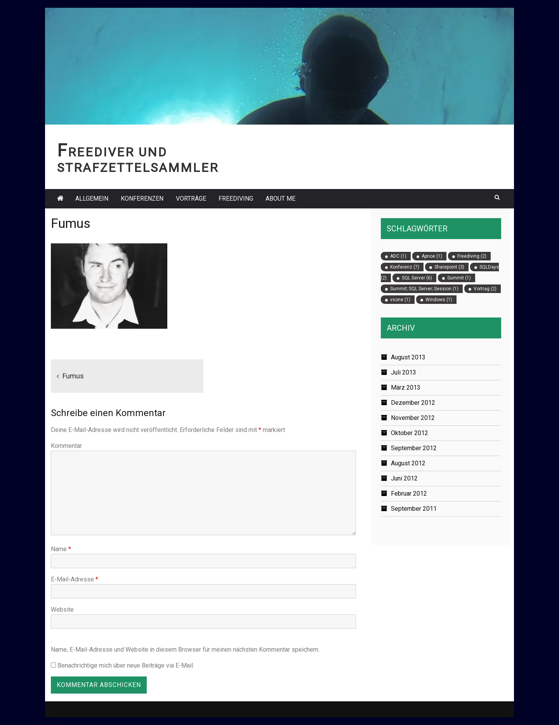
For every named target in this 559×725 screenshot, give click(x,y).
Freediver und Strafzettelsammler (138, 160)
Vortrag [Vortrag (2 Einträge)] (485, 288)
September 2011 (414, 508)
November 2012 (413, 417)
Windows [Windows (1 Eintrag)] (438, 299)
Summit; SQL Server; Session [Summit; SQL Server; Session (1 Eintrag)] (424, 288)
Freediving (236, 198)
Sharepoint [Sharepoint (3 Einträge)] (449, 267)
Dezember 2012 (413, 402)
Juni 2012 (404, 478)
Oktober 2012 (409, 433)
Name (61, 549)
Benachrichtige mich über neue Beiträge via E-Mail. (125, 665)
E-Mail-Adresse (74, 579)
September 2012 (414, 448)
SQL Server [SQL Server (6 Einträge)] (417, 278)
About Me (280, 198)
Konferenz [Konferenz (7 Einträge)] (404, 267)
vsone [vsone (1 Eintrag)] (400, 299)
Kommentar (66, 445)
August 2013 (408, 357)
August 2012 (408, 463)
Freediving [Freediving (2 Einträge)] (471, 256)
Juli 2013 (403, 372)
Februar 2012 (409, 493)
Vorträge (191, 198)
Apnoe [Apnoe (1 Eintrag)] (432, 256)
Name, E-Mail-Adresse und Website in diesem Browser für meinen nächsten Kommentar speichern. (185, 649)
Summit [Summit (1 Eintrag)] (459, 278)
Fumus (73, 376)
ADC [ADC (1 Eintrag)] (398, 256)
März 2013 (405, 387)
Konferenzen (142, 198)
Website (62, 609)
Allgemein (91, 198)
